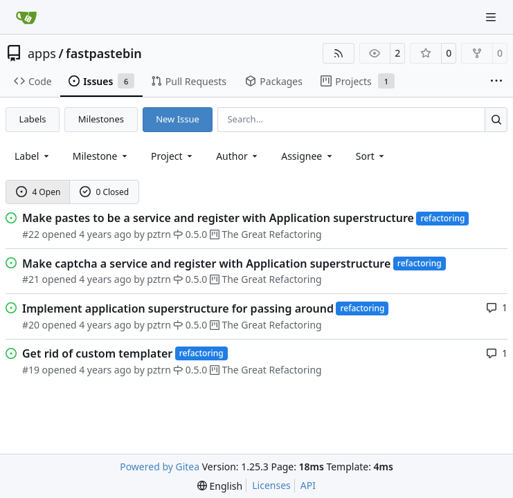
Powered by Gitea (159, 466)
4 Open (38, 192)
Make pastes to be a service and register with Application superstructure (218, 218)
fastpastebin (104, 53)
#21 (30, 279)
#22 (30, 234)
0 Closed (104, 192)
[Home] (26, 17)
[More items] (496, 81)
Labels (32, 119)
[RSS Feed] (338, 53)
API (308, 485)
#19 (30, 369)
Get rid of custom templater (97, 353)
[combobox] (33, 156)
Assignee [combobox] (307, 156)
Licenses (271, 485)
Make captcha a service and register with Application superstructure (206, 263)
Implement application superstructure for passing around (178, 308)
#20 (30, 324)
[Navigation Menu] (492, 17)
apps (42, 53)
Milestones (101, 119)
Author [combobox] (238, 156)
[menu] (371, 156)
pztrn (159, 234)
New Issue (177, 119)
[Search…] (496, 119)
